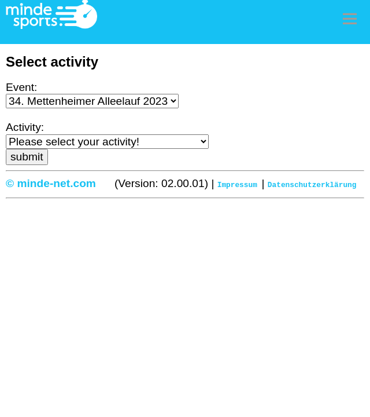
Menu (350, 18)
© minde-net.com (51, 183)
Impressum (237, 184)
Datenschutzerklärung (312, 184)
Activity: (25, 127)
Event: (21, 87)
